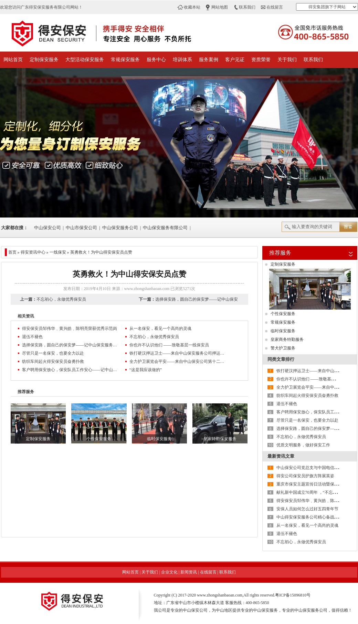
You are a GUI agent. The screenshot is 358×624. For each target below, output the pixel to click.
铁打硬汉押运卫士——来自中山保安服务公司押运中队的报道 (177, 353)
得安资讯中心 (33, 252)
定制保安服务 (44, 59)
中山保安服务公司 (120, 227)
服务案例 (208, 59)
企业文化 (169, 572)
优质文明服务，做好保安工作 (303, 445)
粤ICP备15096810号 (292, 595)
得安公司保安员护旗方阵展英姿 (305, 475)
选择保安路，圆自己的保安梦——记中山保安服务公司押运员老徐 (70, 345)
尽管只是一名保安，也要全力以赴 (53, 353)
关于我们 (287, 59)
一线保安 (58, 252)
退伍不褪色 (32, 336)
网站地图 (219, 7)
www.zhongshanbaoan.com (147, 288)
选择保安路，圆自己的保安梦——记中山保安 (196, 299)
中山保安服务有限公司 (165, 227)
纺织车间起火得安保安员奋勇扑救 (53, 361)
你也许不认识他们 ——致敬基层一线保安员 (169, 345)
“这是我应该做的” (145, 369)
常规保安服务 (125, 59)
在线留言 (274, 7)
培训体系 (182, 59)
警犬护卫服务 (283, 348)
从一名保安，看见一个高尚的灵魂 (160, 328)
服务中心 (156, 59)
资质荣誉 (261, 59)
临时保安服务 (283, 330)
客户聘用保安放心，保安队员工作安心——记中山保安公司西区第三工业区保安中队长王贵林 (70, 369)
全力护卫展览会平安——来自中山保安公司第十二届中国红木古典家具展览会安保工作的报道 (177, 361)
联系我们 (247, 7)
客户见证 (234, 59)
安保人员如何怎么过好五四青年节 (307, 508)
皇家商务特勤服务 (287, 339)
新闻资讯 (188, 572)
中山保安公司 (47, 227)
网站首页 (13, 59)
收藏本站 (192, 7)
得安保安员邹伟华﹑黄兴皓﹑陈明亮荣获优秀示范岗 (69, 328)
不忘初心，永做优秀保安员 (61, 299)
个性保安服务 (283, 313)
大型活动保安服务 (84, 59)
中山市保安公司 (81, 227)
